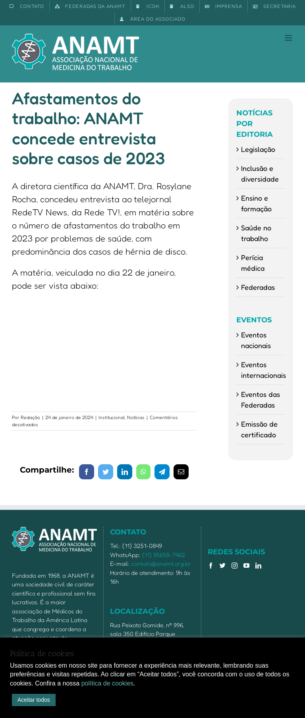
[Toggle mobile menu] (289, 38)
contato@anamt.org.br (161, 563)
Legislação (258, 149)
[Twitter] (223, 566)
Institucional (111, 417)
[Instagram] (234, 566)
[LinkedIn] (258, 566)
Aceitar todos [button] (33, 700)
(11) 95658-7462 (163, 555)
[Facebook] (211, 566)
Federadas (258, 287)
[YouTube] (246, 566)
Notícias (136, 417)
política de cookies (107, 683)
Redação (30, 417)
